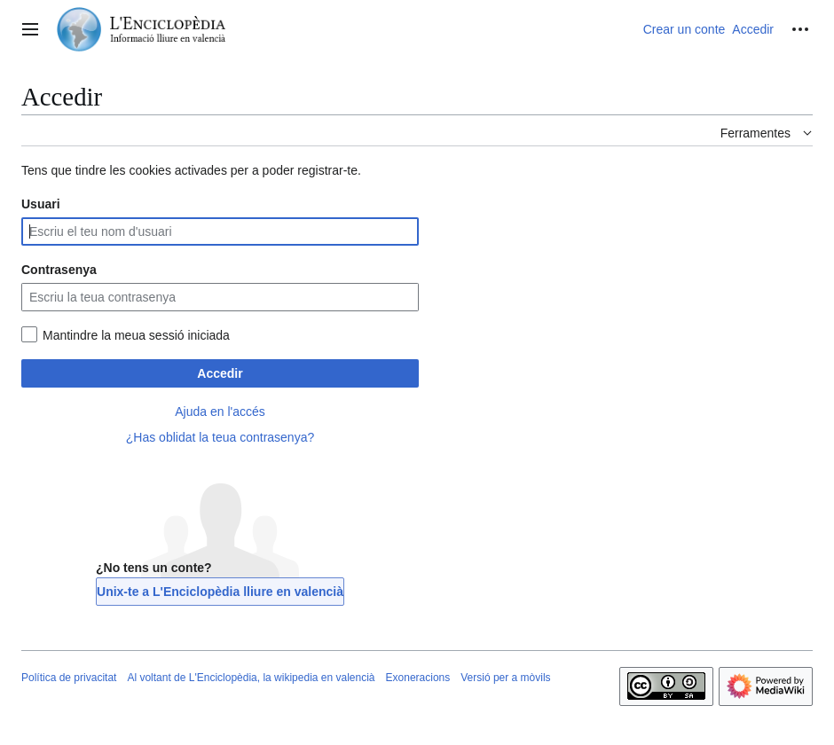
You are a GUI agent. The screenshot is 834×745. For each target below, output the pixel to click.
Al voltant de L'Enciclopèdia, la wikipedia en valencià (250, 677)
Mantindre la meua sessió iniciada (136, 335)
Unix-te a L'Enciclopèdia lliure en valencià (220, 591)
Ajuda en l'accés (220, 411)
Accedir (219, 373)
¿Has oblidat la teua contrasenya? (220, 437)
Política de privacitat (68, 677)
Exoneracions (418, 677)
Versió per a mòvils (505, 677)
